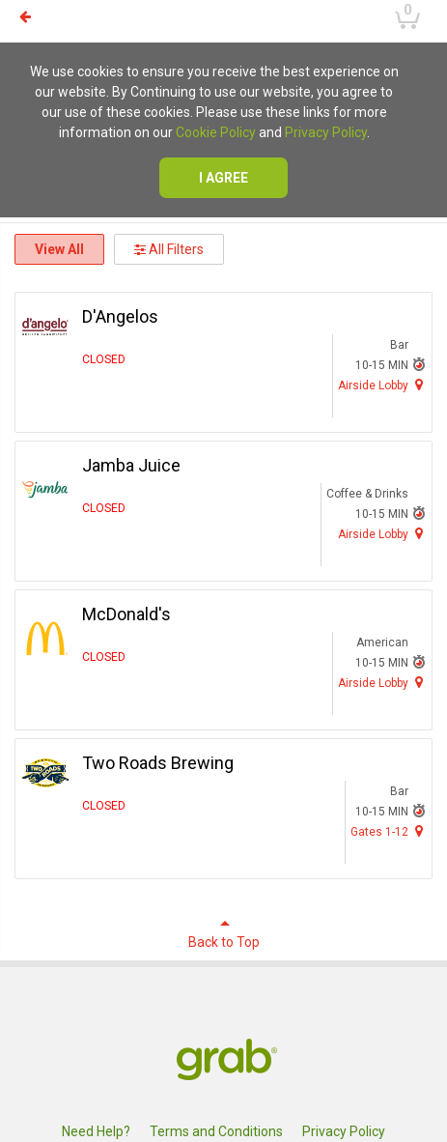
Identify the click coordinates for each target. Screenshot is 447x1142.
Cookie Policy (216, 132)
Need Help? (96, 1131)
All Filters (169, 249)
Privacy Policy (326, 132)
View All (59, 249)
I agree (223, 178)
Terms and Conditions (216, 1131)
